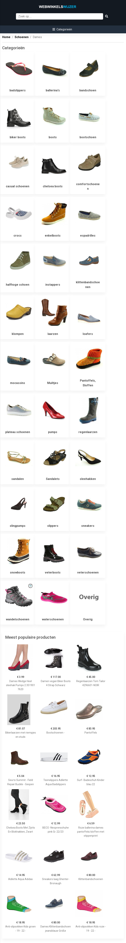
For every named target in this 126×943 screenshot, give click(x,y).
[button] (62, 29)
